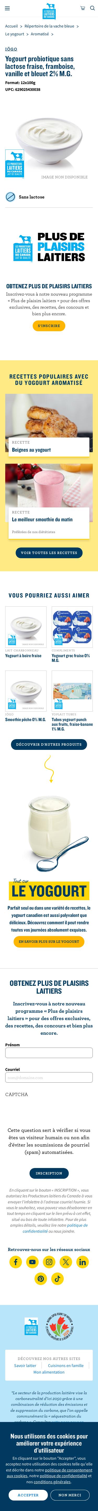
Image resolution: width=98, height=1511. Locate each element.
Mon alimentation (49, 1372)
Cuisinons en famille (66, 1365)
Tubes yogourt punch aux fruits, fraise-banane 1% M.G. (72, 724)
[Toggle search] (93, 8)
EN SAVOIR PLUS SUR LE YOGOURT (49, 941)
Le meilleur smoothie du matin (42, 519)
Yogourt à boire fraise (23, 655)
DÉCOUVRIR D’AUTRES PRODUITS (49, 744)
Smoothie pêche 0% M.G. (25, 719)
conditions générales (52, 1481)
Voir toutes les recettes (49, 553)
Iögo (11, 49)
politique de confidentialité (63, 1475)
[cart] (83, 8)
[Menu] (7, 8)
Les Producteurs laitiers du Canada (49, 11)
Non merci (70, 1495)
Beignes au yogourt (31, 449)
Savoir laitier (25, 1365)
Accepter (28, 1495)
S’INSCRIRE (49, 326)
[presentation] (48, 1116)
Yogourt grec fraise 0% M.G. (71, 658)
